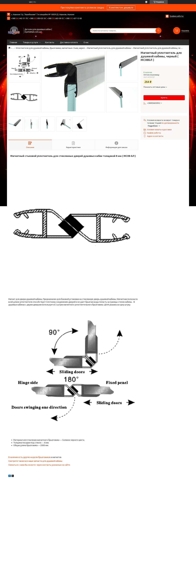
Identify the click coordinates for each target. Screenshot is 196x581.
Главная (13, 42)
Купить (164, 97)
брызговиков (44, 457)
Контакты (49, 42)
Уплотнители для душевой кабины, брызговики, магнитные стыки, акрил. (50, 48)
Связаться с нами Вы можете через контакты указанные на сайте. (39, 465)
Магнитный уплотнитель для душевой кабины (109, 48)
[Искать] (158, 31)
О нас (86, 42)
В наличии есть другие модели (23, 457)
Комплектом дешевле (121, 7)
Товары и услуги (30, 42)
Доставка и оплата (69, 42)
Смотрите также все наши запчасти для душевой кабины (35, 461)
